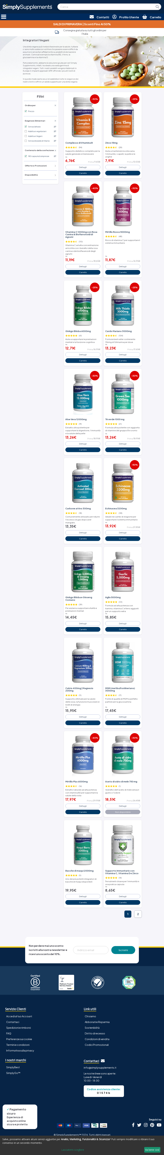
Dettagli (83, 167)
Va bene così (152, 1149)
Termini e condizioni (17, 1044)
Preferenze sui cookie (19, 1039)
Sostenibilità (92, 1027)
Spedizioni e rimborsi (18, 1027)
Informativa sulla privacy (20, 1050)
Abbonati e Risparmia (97, 1021)
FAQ (8, 1033)
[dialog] (82, 1145)
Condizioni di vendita (97, 1039)
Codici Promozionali (97, 1044)
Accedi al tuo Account (19, 1016)
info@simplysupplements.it (100, 1067)
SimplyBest (13, 1067)
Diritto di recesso (95, 1033)
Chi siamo (90, 1016)
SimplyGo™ (13, 1072)
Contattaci (12, 1021)
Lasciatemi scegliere (72, 1149)
